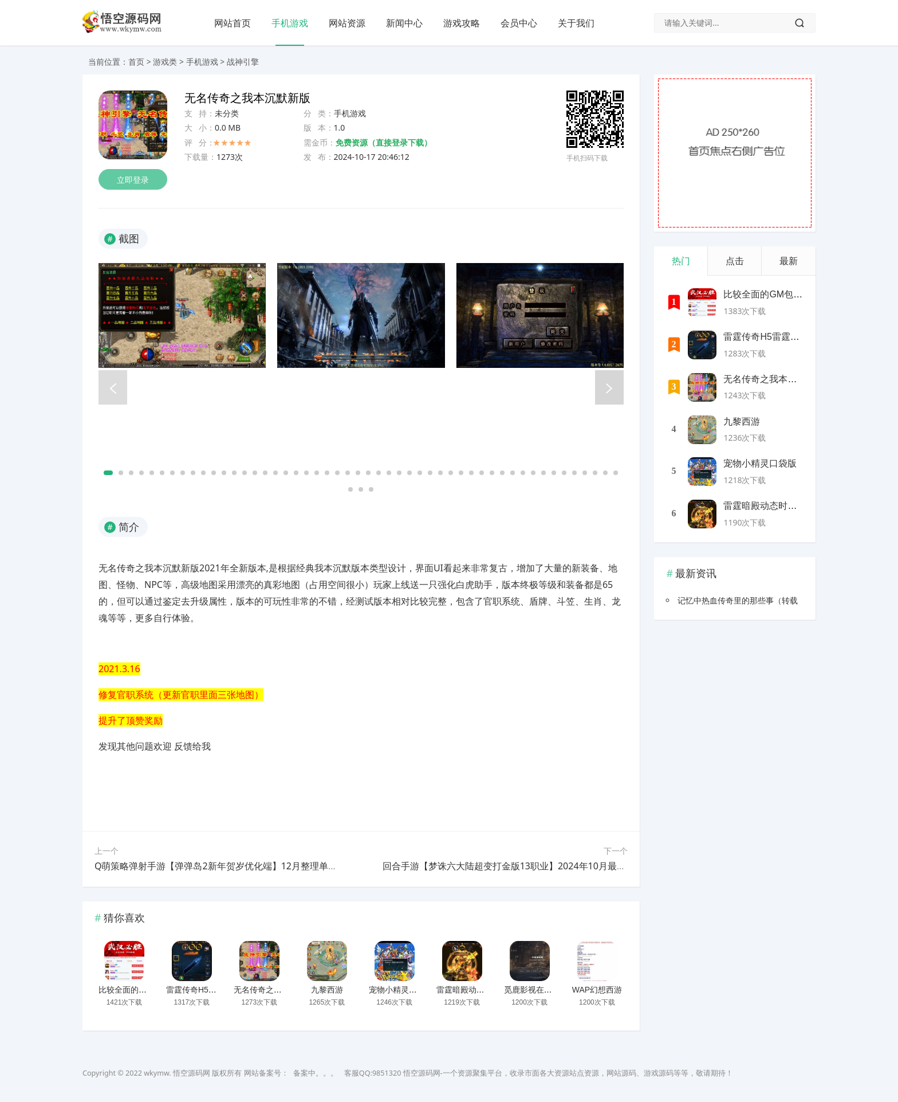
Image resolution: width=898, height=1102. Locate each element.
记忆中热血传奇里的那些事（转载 (738, 600)
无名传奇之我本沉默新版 (278, 989)
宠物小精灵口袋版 (401, 989)
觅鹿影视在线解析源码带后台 (556, 989)
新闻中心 (404, 23)
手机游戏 (289, 23)
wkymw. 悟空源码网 (177, 1073)
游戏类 (165, 61)
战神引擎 (243, 61)
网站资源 (347, 23)
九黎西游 (327, 989)
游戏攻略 (461, 23)
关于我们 (576, 23)
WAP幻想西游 (597, 989)
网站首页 (232, 23)
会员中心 (519, 23)
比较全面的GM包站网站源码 (149, 989)
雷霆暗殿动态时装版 (472, 989)
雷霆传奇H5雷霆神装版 (207, 989)
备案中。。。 (315, 1073)
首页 (136, 61)
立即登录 (133, 179)
